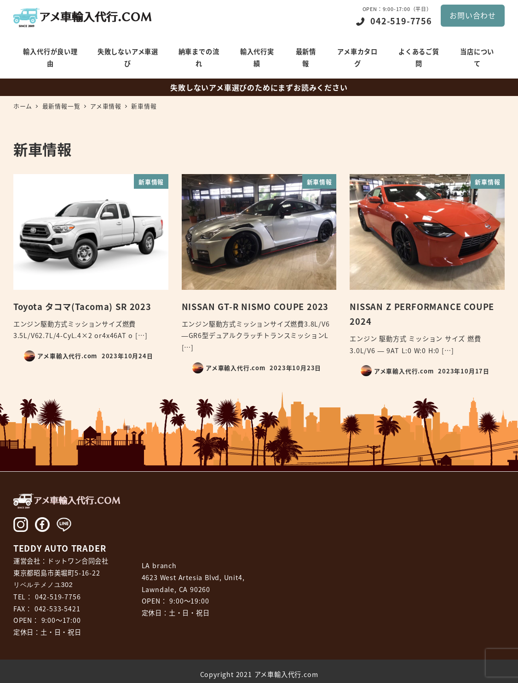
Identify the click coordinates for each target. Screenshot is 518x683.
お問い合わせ (472, 15)
